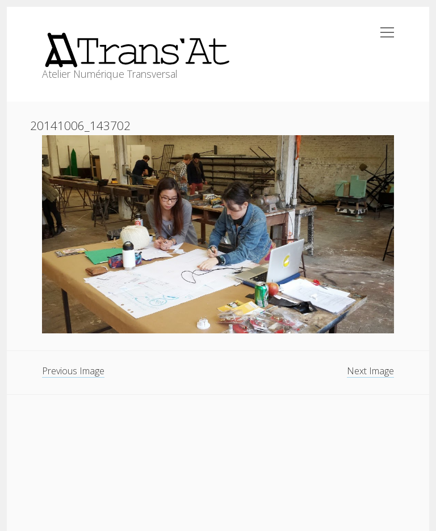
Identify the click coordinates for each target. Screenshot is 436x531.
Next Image (370, 371)
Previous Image (73, 371)
